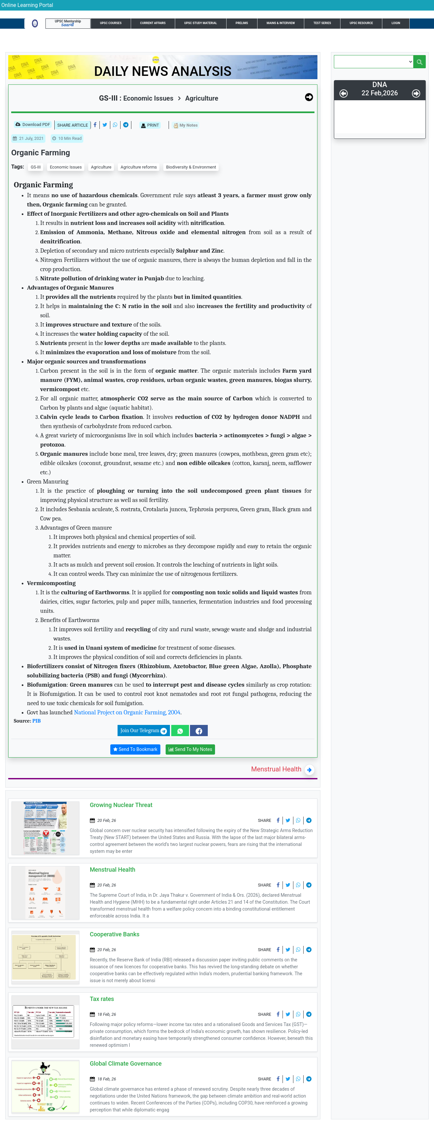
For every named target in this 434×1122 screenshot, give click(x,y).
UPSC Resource (361, 23)
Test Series (322, 23)
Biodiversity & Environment (191, 167)
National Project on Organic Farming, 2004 (127, 712)
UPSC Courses (111, 23)
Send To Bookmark (135, 749)
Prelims (242, 23)
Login (396, 23)
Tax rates (102, 998)
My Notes (185, 125)
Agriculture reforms (139, 167)
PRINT (150, 125)
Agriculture (197, 98)
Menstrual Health (276, 769)
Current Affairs (153, 23)
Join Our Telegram (144, 731)
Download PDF (32, 125)
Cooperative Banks (115, 934)
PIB (36, 721)
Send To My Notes (190, 749)
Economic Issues (66, 167)
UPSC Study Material (200, 23)
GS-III (36, 167)
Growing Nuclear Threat (121, 804)
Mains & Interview (281, 23)
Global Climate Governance (126, 1063)
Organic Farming (40, 152)
